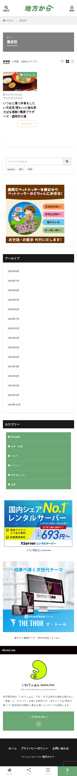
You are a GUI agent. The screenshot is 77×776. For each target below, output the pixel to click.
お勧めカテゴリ (29, 61)
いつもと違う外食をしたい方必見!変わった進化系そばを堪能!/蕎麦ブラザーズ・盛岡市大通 (19, 109)
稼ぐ (21, 169)
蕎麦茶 (22, 20)
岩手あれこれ (29, 74)
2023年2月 (13, 309)
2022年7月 (13, 318)
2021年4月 (13, 366)
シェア (29, 771)
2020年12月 (14, 404)
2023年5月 (13, 299)
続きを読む (27, 123)
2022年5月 (13, 328)
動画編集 (15, 436)
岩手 (30, 169)
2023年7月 (13, 280)
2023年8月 (13, 271)
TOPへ (67, 771)
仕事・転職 (17, 446)
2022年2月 (13, 337)
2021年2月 (13, 385)
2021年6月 (13, 347)
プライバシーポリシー (34, 748)
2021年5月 (13, 356)
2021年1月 (13, 395)
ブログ (14, 455)
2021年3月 (13, 375)
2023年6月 (13, 290)
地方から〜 (48, 756)
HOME (9, 20)
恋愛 (13, 484)
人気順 (15, 61)
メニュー (48, 771)
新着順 (6, 61)
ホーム (12, 748)
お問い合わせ (60, 748)
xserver (11, 169)
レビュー (15, 465)
